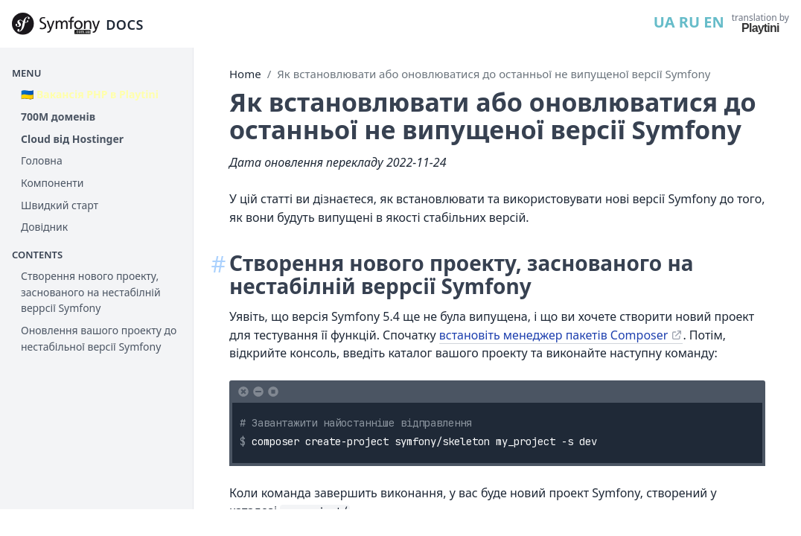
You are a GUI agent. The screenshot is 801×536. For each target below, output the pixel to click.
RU (689, 22)
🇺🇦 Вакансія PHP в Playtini (90, 94)
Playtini (760, 28)
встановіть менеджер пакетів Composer (553, 335)
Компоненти (52, 183)
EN (713, 22)
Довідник (44, 227)
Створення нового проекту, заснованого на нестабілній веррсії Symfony (91, 292)
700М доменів (58, 116)
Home (245, 73)
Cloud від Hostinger (72, 139)
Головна (42, 160)
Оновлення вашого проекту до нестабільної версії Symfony (98, 338)
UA (664, 22)
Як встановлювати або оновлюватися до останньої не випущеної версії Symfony (493, 73)
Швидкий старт (59, 205)
